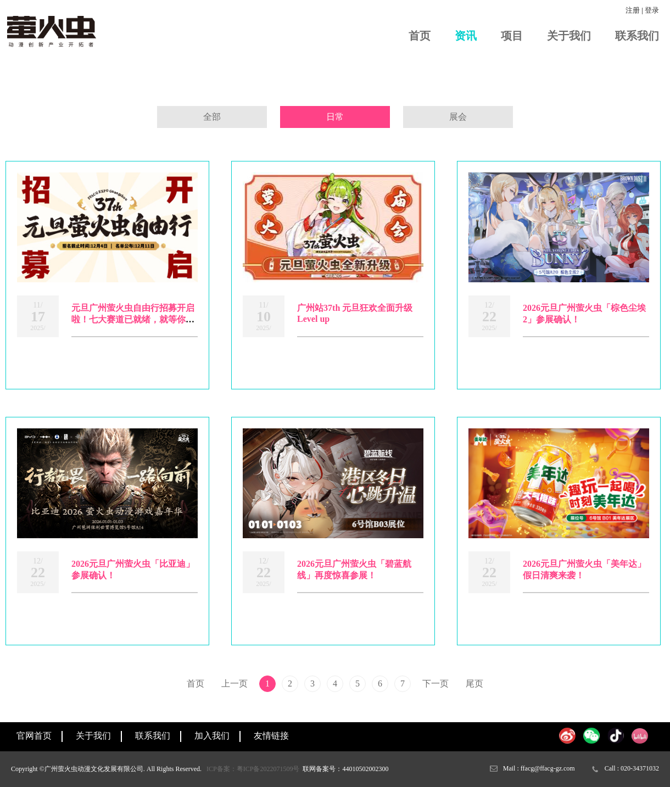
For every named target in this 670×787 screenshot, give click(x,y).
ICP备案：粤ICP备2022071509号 (252, 769)
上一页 (234, 683)
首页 (420, 36)
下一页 (435, 683)
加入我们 (212, 735)
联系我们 (637, 36)
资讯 (466, 36)
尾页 (474, 683)
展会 (458, 116)
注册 (633, 10)
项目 (512, 36)
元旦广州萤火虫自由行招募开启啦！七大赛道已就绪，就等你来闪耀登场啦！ (132, 319)
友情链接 (271, 735)
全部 (212, 116)
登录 (652, 10)
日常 (335, 116)
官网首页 (34, 735)
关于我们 (569, 36)
